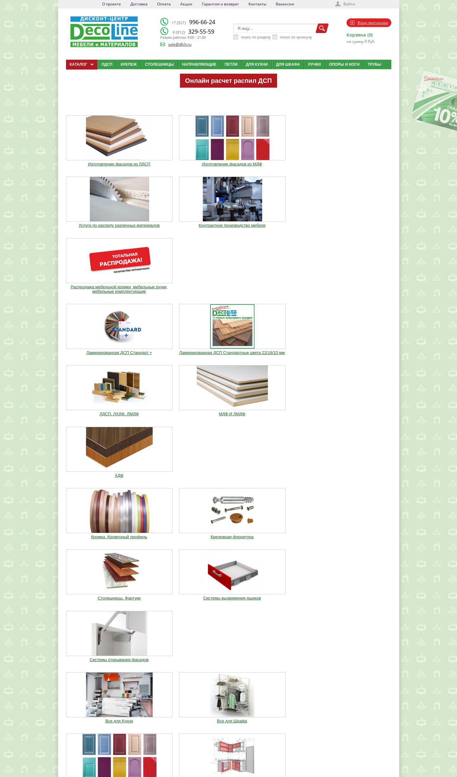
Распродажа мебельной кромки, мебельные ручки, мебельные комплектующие (361, 164)
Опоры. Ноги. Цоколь (361, 360)
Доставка (139, 4)
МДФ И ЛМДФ (294, 230)
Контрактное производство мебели (295, 162)
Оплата (164, 4)
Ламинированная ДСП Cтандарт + (96, 232)
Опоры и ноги (344, 64)
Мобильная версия (85, 761)
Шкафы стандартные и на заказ (162, 488)
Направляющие (199, 64)
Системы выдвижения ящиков (295, 299)
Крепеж (129, 64)
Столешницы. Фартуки (228, 299)
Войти (349, 4)
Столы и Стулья (361, 425)
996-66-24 (193, 22)
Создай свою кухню (239, 755)
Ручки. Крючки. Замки (95, 425)
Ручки (314, 64)
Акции (186, 4)
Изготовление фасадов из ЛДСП (96, 162)
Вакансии (285, 4)
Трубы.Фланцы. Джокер (162, 425)
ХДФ (361, 230)
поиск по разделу (256, 37)
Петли (231, 64)
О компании (183, 723)
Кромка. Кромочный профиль (96, 299)
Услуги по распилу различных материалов (228, 162)
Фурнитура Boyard (95, 486)
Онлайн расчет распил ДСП (228, 80)
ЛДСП (107, 64)
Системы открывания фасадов (361, 299)
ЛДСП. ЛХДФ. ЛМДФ (228, 230)
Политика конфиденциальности (99, 755)
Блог (227, 731)
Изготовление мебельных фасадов (228, 362)
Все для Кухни (96, 360)
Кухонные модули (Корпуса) (294, 360)
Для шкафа (288, 64)
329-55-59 (193, 31)
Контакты (257, 4)
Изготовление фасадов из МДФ (162, 162)
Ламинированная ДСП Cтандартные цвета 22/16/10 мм (162, 234)
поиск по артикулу (296, 37)
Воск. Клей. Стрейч (228, 425)
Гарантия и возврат (220, 4)
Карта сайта (233, 747)
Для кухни (257, 64)
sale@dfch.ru (179, 44)
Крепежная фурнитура (162, 299)
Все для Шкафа (162, 360)
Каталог (230, 723)
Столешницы (159, 64)
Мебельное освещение (295, 425)
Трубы (374, 64)
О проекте (111, 4)
